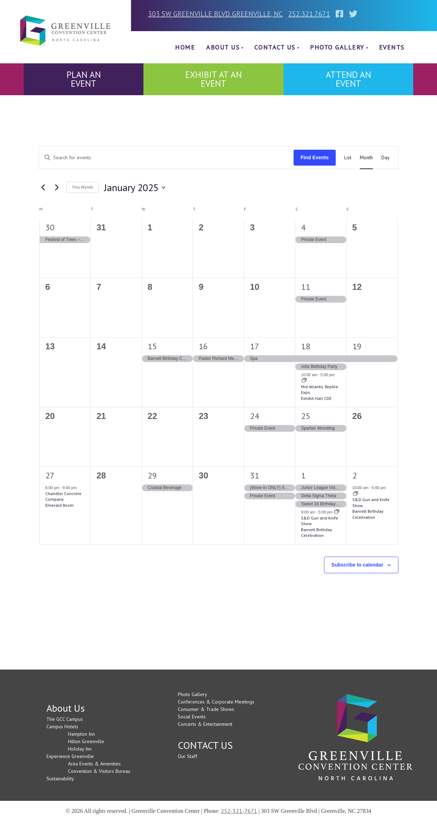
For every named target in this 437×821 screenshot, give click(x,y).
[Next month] (56, 187)
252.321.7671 (309, 13)
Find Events (315, 157)
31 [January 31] (254, 475)
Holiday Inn (80, 749)
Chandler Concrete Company (63, 496)
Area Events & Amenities (94, 763)
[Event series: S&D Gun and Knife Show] (336, 512)
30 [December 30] (50, 227)
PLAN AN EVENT (84, 79)
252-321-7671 (239, 810)
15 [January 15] (152, 346)
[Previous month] (43, 187)
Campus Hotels (62, 726)
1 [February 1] (303, 475)
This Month (82, 187)
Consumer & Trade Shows (206, 709)
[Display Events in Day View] (385, 158)
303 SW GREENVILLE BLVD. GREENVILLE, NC (215, 13)
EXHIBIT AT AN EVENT (213, 79)
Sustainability (60, 778)
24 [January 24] (254, 416)
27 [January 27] (50, 475)
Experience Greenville (70, 756)
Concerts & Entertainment (205, 724)
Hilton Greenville (86, 741)
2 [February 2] (354, 475)
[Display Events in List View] (347, 158)
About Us (222, 47)
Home (185, 47)
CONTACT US (274, 47)
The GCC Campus (64, 719)
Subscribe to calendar (357, 565)
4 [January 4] (303, 227)
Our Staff (187, 756)
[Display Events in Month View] (366, 158)
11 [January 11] (305, 286)
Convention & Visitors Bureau (99, 771)
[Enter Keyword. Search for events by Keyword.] (166, 158)
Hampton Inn (81, 734)
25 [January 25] (305, 416)
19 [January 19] (357, 346)
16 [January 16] (203, 346)
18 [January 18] (305, 346)
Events (391, 47)
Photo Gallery (337, 47)
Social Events (192, 716)
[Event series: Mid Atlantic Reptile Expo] (304, 380)
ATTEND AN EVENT (348, 79)
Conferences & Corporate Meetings (216, 702)
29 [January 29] (152, 475)
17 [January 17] (254, 346)
